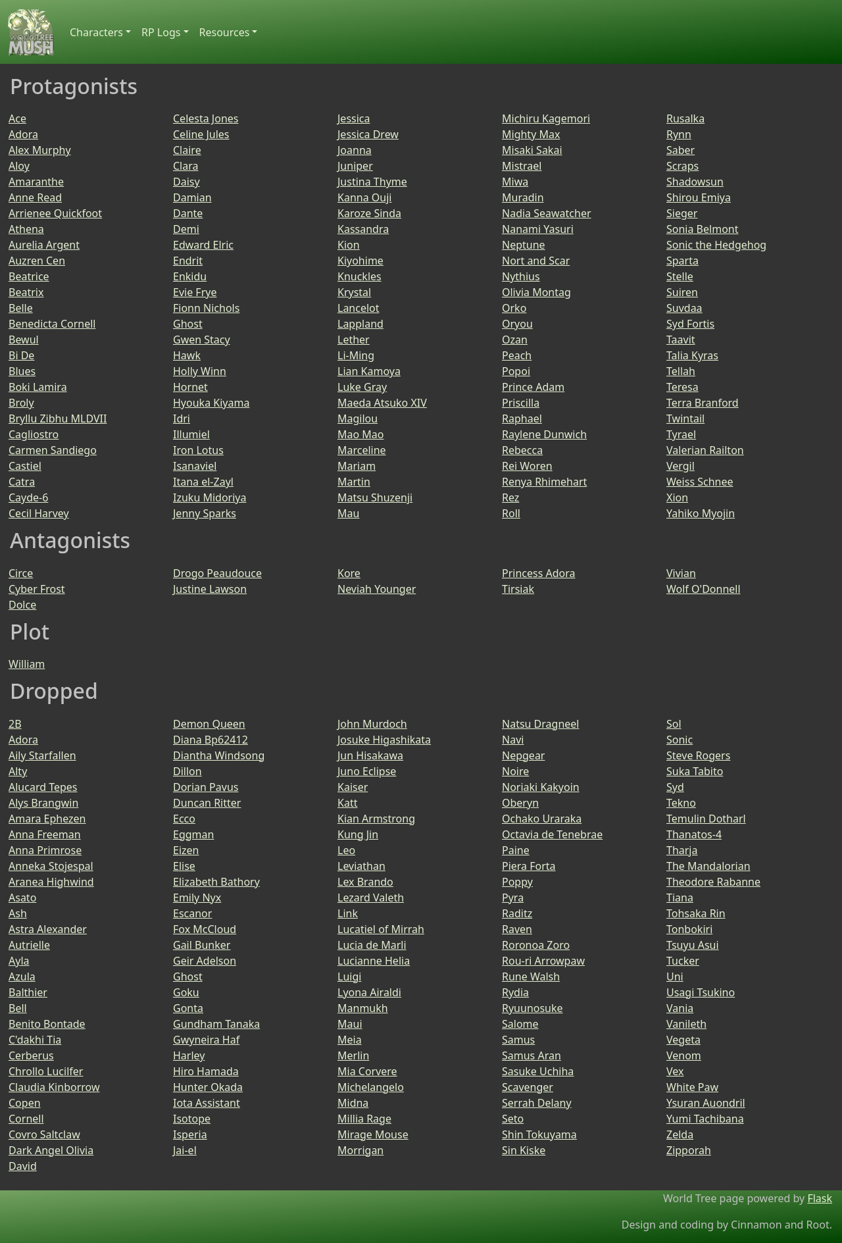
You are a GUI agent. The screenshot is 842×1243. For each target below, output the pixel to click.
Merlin (353, 1055)
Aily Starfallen (42, 755)
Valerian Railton (705, 450)
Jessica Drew (368, 134)
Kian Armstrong (376, 818)
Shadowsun (695, 181)
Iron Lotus (198, 450)
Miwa (515, 181)
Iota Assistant (206, 1103)
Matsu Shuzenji (374, 497)
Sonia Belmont (702, 229)
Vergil (680, 466)
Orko (514, 308)
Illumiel (191, 434)
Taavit (680, 339)
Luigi (349, 976)
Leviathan (361, 866)
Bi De (21, 355)
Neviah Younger (376, 589)
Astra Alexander (48, 929)
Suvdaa (684, 308)
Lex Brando (365, 882)
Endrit (188, 260)
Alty (18, 771)
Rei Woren (527, 466)
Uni (674, 976)
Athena (26, 229)
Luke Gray (362, 387)
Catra (22, 481)
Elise (184, 866)
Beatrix (26, 292)
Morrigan (360, 1150)
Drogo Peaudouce (217, 573)
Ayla (19, 960)
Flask (819, 1198)
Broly (21, 402)
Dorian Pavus (205, 787)
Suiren (682, 292)
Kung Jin (357, 834)
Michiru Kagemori (546, 118)
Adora (23, 134)
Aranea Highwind (51, 882)
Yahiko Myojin (700, 513)
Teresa (682, 387)
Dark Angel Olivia (51, 1150)
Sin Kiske (523, 1150)
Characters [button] (96, 32)
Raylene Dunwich (544, 434)
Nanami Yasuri (538, 229)
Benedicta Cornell (52, 324)
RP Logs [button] (160, 32)
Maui (349, 1024)
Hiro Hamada (206, 1071)
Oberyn (520, 803)
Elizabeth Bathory (216, 882)
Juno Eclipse (366, 771)
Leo (346, 850)
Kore (348, 573)
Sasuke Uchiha (538, 1071)
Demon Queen (209, 724)
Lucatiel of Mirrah (380, 929)
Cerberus (31, 1055)
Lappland (360, 324)
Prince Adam (533, 387)
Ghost (188, 324)
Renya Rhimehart (544, 481)
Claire (187, 150)
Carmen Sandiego (53, 450)
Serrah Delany (537, 1103)
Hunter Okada (208, 1087)
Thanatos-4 (694, 834)
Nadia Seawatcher (546, 213)
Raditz (517, 913)
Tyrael (681, 434)
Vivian (681, 573)
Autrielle (29, 945)
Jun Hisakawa (370, 755)
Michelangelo (370, 1087)
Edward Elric (203, 245)
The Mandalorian (708, 866)
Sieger (681, 213)
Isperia (190, 1134)
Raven (517, 929)
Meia (349, 1039)
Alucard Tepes (43, 787)
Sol (673, 724)
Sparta (682, 260)
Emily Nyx (197, 897)
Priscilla (520, 402)
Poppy (517, 882)
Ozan (515, 339)
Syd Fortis (690, 324)
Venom (683, 1055)
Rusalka (685, 118)
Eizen (186, 850)
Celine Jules (201, 134)
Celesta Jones (206, 118)
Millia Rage (364, 1118)
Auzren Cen (37, 260)
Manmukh (362, 1008)
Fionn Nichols (206, 308)
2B (15, 724)
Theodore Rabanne (713, 882)
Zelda (679, 1134)
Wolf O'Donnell (703, 589)
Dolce (22, 604)
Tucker (682, 960)
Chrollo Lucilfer (46, 1071)
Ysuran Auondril (705, 1103)
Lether (353, 339)
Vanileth (686, 1024)
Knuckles (359, 276)
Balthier (28, 992)
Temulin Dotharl (706, 818)
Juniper (355, 166)
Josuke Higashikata (384, 739)
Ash (18, 913)
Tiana (679, 897)
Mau (348, 513)
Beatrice (29, 276)
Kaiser (352, 787)
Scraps (682, 166)
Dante (188, 213)
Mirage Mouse (373, 1134)
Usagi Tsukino (700, 992)
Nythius (521, 276)
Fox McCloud (204, 929)
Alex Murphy (40, 150)
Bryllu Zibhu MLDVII (58, 418)
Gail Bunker (201, 945)
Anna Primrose (45, 850)
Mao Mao (360, 434)
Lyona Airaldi (369, 992)
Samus (518, 1039)
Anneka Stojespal (51, 866)
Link (347, 913)
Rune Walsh (531, 976)
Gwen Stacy (201, 339)
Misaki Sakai (532, 150)
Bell (18, 1008)
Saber (680, 150)
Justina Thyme (372, 181)
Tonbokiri (689, 929)
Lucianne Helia (373, 960)
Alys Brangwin (43, 803)
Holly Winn (199, 371)
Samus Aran (531, 1055)
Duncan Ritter (207, 803)
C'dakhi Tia (35, 1039)
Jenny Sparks (204, 513)
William (27, 664)
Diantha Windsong (218, 755)
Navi (513, 739)
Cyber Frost (37, 589)
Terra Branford (702, 402)
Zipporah (688, 1150)
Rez (510, 497)
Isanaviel (194, 466)
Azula (22, 976)
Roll (511, 513)
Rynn (678, 134)
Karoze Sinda (369, 213)
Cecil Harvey (39, 513)
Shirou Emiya (698, 197)
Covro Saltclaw (44, 1134)
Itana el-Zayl (203, 481)
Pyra (513, 897)
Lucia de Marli (372, 945)
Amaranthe (36, 181)
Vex (674, 1071)
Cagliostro (34, 434)
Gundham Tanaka (216, 1024)
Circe (21, 573)
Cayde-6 (28, 497)
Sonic (679, 739)
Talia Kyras (692, 355)
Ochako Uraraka (542, 818)
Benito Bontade (47, 1024)
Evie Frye (194, 292)
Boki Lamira (38, 387)
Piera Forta (529, 866)
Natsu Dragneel (540, 724)
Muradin (523, 197)
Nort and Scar (536, 260)
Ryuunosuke (532, 1008)
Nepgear (523, 755)
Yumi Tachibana (705, 1118)
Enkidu (190, 276)
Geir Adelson (204, 960)
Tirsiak (518, 589)
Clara (185, 166)
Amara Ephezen (47, 818)
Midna (352, 1103)
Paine (516, 850)
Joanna (354, 150)
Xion (677, 497)
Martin (353, 481)
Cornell (26, 1118)
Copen (25, 1103)
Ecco (184, 818)
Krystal (354, 292)
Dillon (187, 771)
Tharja (681, 850)
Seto (513, 1118)
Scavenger (527, 1087)
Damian (192, 197)
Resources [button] (224, 32)
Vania (679, 1008)
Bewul (24, 339)
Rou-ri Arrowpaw (543, 960)
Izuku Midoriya (209, 497)
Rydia (515, 992)
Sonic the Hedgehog (716, 245)
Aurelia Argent (44, 245)
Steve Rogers (698, 755)
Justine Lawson (210, 589)
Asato (22, 897)
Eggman (193, 834)
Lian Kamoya (369, 371)
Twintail (685, 418)
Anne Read (35, 197)
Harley (189, 1055)
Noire (515, 771)
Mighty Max (531, 134)
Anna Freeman (45, 834)
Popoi (516, 371)
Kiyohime (360, 260)
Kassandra (363, 229)
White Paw (692, 1087)
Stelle (679, 276)
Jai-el (185, 1150)
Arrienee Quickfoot (55, 213)
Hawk (187, 355)
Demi (186, 229)
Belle (21, 308)
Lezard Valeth (370, 897)
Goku (186, 992)
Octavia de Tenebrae (552, 834)
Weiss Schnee (699, 481)
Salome (520, 1024)
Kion (348, 245)
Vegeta (683, 1039)
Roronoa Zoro (536, 945)
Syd (675, 787)
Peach (517, 355)
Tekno (681, 803)
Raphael (522, 418)
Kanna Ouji (364, 197)
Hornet (190, 387)
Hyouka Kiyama (211, 402)
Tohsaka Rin (696, 913)
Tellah (680, 371)
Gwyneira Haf (206, 1039)
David (23, 1166)
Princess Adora (539, 573)
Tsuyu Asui (692, 945)
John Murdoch (372, 724)
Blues (22, 371)
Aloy (19, 166)
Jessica (353, 118)
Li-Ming (355, 355)
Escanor (192, 913)
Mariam (356, 466)
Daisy (186, 181)
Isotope (191, 1118)
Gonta (188, 1008)
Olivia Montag (536, 292)
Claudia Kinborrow (54, 1087)
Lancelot (358, 308)
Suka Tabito (694, 771)
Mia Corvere (367, 1071)
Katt (347, 803)
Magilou (357, 418)
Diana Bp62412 (210, 739)
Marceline (361, 450)
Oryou (517, 324)
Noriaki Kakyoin (541, 787)
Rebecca (522, 450)
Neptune (523, 245)
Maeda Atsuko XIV (382, 402)
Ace (17, 118)
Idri (181, 418)
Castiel (25, 466)
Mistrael (522, 166)
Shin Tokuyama (539, 1134)
